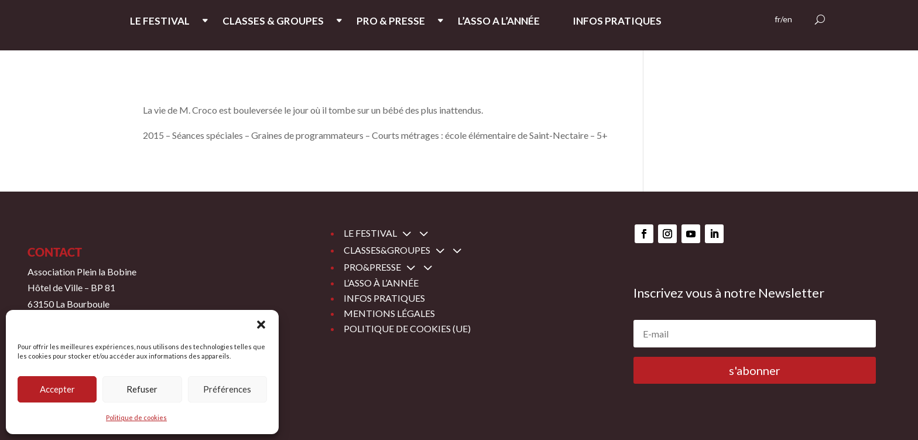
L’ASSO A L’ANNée (499, 22)
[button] (261, 324)
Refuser (141, 389)
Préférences (227, 389)
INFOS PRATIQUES (617, 22)
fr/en (783, 19)
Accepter (57, 389)
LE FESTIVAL (160, 22)
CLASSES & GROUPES (273, 22)
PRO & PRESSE (391, 22)
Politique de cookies (136, 417)
